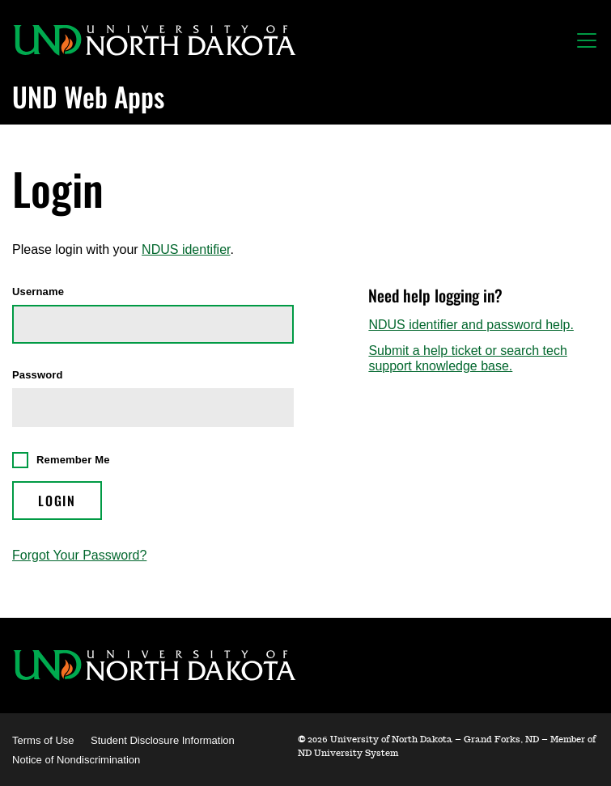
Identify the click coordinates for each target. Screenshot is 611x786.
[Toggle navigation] (587, 40)
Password (37, 375)
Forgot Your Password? (79, 555)
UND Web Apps (88, 96)
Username (38, 292)
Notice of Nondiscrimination (76, 760)
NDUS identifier (186, 249)
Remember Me (73, 460)
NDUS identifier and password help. (470, 325)
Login (57, 500)
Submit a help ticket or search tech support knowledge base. (467, 358)
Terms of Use (43, 740)
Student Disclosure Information (163, 740)
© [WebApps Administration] (301, 739)
